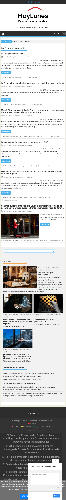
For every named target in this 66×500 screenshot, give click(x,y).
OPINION (7, 261)
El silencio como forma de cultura (31, 380)
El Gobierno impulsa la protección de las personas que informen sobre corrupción (31, 172)
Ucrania (31, 240)
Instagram (23, 166)
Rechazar (26, 496)
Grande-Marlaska (22, 197)
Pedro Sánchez (24, 240)
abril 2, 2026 (8, 349)
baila (12, 77)
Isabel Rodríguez (32, 197)
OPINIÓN (5, 77)
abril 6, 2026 (8, 314)
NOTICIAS (5, 197)
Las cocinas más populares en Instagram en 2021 (24, 142)
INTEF (27, 136)
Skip (50, 496)
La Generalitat (17, 104)
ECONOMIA (6, 104)
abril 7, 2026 (43, 267)
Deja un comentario (31, 77)
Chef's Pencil (15, 166)
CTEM (23, 136)
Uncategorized (7, 240)
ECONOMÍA (7, 479)
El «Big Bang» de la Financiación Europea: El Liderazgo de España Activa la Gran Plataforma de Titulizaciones (31, 449)
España (14, 197)
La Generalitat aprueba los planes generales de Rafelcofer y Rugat (32, 83)
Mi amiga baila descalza (12, 53)
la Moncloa (41, 197)
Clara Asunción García (10, 387)
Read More (6, 72)
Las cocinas (30, 166)
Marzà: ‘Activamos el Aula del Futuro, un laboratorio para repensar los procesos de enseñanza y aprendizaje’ (32, 111)
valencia (24, 104)
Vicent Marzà (39, 136)
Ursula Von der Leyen (41, 240)
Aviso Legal (16, 421)
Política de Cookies (45, 421)
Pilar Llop (47, 197)
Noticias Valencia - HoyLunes (23, 57)
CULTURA (5, 166)
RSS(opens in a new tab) (25, 27)
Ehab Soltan (18, 77)
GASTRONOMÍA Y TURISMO (11, 136)
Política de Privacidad (29, 421)
